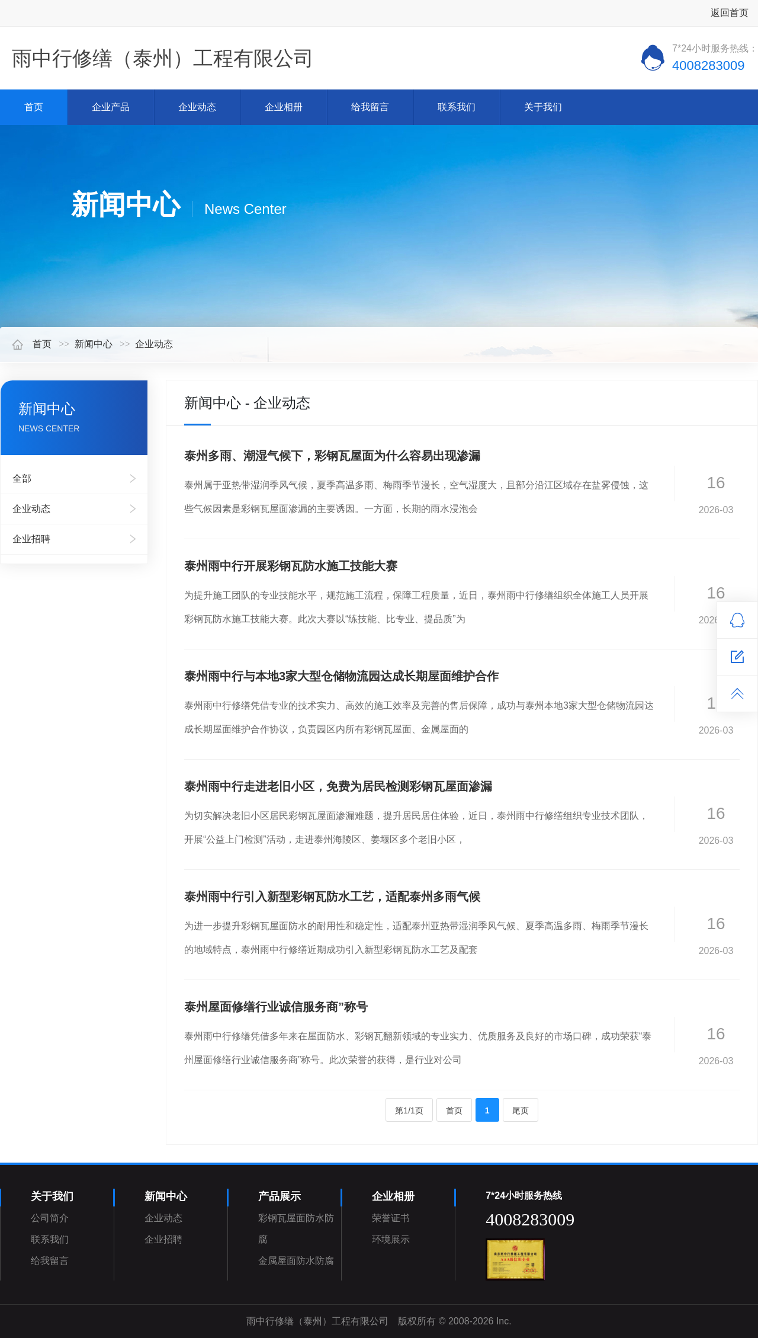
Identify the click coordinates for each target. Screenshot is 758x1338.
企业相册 (284, 107)
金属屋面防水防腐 (296, 1261)
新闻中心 (94, 344)
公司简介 (50, 1218)
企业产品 (111, 107)
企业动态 (197, 107)
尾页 (520, 1110)
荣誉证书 (391, 1218)
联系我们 (457, 107)
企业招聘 (31, 539)
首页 (33, 107)
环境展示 (391, 1239)
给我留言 (370, 107)
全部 (21, 478)
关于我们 (543, 107)
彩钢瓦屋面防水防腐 (296, 1228)
